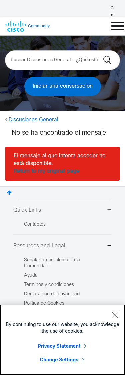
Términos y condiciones (49, 285)
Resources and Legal (62, 246)
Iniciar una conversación (63, 86)
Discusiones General (33, 119)
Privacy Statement (59, 346)
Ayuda (31, 275)
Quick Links (62, 210)
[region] (62, 340)
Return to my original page (46, 171)
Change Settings (59, 359)
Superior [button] (9, 192)
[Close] (115, 314)
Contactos (35, 224)
